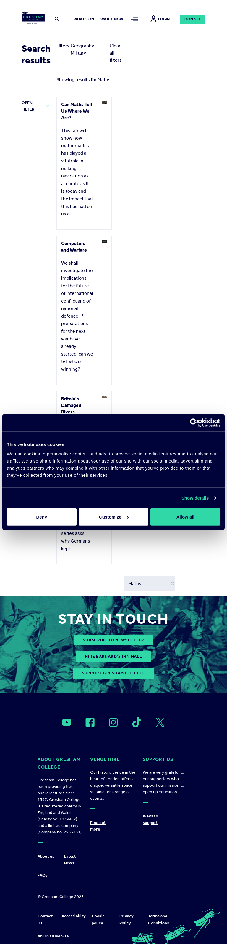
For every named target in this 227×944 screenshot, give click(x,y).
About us (46, 856)
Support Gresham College (113, 673)
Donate (192, 19)
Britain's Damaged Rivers (71, 405)
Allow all (185, 516)
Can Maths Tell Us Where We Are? (76, 111)
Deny (41, 516)
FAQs (43, 875)
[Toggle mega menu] (134, 19)
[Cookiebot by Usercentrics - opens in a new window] (194, 422)
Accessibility (73, 916)
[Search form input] (149, 583)
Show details (195, 497)
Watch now (111, 19)
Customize (114, 516)
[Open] (66, 722)
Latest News (70, 859)
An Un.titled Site (53, 936)
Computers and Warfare (74, 247)
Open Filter (28, 106)
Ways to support (150, 819)
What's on (84, 19)
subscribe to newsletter (113, 639)
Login (160, 19)
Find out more (98, 826)
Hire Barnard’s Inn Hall (113, 656)
